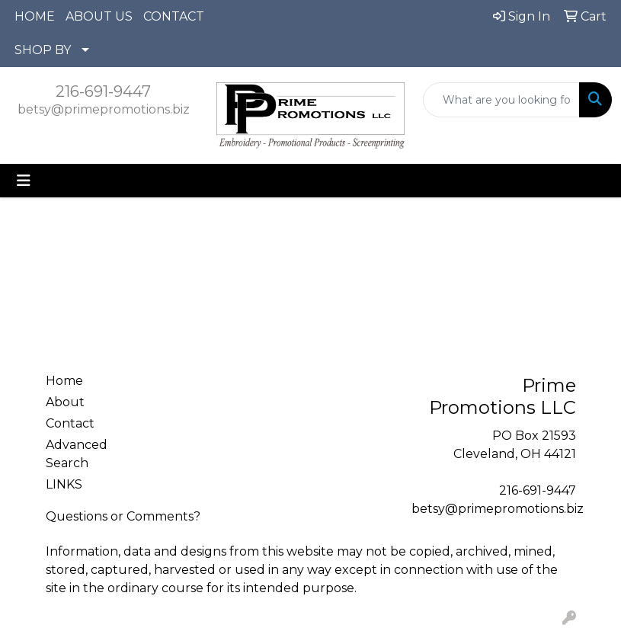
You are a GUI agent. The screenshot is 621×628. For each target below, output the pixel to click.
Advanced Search (76, 453)
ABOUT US (99, 16)
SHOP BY (42, 50)
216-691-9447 (103, 91)
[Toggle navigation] (24, 180)
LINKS (64, 484)
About (65, 402)
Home (64, 380)
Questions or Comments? (123, 516)
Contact (70, 423)
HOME (34, 16)
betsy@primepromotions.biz (104, 109)
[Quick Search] (501, 99)
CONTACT (173, 16)
